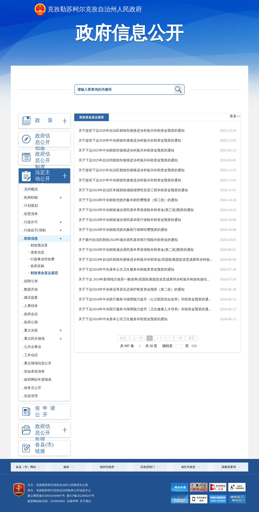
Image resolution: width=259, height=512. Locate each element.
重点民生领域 (34, 338)
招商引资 (31, 281)
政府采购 (37, 266)
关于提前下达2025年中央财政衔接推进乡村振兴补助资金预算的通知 (130, 180)
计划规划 (31, 205)
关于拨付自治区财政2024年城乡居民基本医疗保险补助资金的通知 (128, 240)
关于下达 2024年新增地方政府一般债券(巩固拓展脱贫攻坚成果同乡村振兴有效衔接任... (144, 279)
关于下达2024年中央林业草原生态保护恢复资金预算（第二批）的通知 (132, 289)
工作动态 (31, 355)
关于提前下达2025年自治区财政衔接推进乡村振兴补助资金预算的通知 (132, 170)
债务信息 (37, 252)
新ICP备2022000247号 (80, 495)
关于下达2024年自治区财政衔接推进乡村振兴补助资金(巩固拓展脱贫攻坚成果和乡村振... (145, 259)
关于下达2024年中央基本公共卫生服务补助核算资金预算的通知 (126, 269)
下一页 (177, 338)
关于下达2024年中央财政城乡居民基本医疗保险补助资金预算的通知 (130, 220)
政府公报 (31, 322)
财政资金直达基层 (44, 273)
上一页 (138, 338)
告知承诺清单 (34, 371)
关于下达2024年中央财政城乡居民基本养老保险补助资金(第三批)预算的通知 (136, 210)
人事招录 (31, 306)
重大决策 (31, 330)
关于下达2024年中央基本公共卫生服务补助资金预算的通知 (123, 319)
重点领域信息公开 (37, 363)
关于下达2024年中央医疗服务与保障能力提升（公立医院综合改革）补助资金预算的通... (145, 299)
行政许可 (31, 222)
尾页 (191, 338)
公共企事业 (32, 347)
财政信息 (31, 238)
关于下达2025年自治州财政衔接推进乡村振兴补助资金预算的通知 (128, 160)
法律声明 (72, 501)
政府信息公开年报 (42, 432)
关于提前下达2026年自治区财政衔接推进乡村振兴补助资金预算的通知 (132, 130)
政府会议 (31, 314)
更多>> (235, 116)
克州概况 (31, 189)
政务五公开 (32, 388)
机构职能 (31, 197)
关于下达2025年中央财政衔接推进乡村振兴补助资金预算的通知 (126, 150)
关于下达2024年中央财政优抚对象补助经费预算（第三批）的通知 (128, 200)
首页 (123, 338)
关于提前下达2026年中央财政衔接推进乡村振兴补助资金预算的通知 (130, 140)
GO (194, 346)
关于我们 (85, 501)
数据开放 (31, 289)
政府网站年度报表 (37, 379)
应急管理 (31, 396)
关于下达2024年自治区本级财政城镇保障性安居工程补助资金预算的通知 (133, 190)
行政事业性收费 (42, 259)
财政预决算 (39, 245)
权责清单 (31, 214)
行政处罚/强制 (35, 230)
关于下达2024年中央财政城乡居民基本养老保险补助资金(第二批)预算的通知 (136, 250)
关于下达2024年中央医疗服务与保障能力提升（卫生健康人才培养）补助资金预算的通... (145, 309)
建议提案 (31, 297)
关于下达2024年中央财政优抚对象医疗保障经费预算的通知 (123, 230)
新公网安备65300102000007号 (46, 495)
